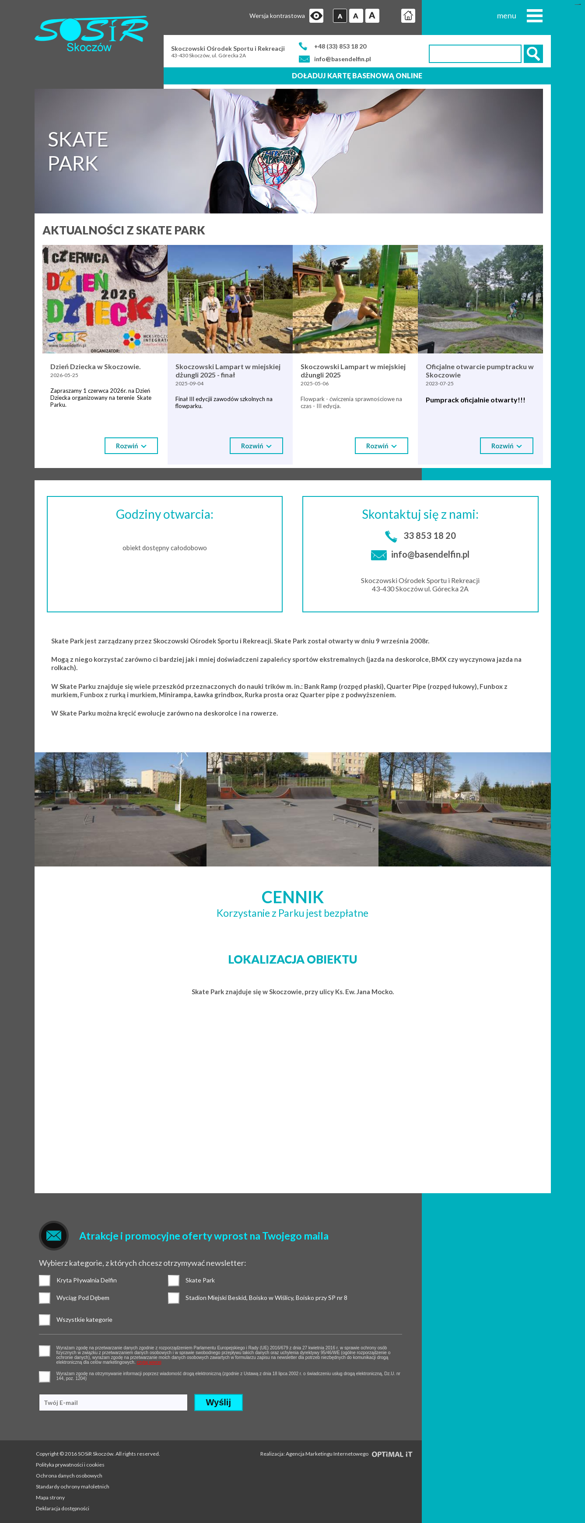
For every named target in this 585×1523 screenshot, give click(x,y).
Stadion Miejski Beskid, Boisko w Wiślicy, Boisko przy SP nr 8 (173, 1298)
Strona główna (408, 16)
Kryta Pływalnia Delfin (44, 1280)
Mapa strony (50, 1497)
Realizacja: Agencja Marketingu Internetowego (336, 1453)
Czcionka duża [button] (372, 16)
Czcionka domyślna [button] (340, 16)
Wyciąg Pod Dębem (44, 1298)
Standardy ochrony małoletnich (72, 1486)
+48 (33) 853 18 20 (340, 46)
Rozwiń (131, 446)
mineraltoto (579, 4)
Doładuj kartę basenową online (357, 75)
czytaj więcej (149, 1362)
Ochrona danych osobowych (69, 1475)
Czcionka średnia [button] (356, 16)
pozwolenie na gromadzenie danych (44, 1351)
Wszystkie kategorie (44, 1320)
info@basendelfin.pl (342, 59)
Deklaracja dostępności (62, 1508)
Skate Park (173, 1280)
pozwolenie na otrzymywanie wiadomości (44, 1377)
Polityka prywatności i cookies (70, 1464)
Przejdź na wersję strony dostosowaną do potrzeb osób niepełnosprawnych (316, 16)
